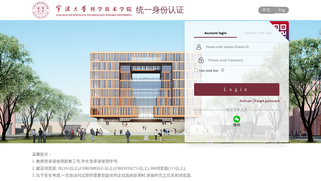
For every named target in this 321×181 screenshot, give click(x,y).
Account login (215, 33)
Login (237, 89)
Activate (245, 101)
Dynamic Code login (258, 33)
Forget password (266, 101)
